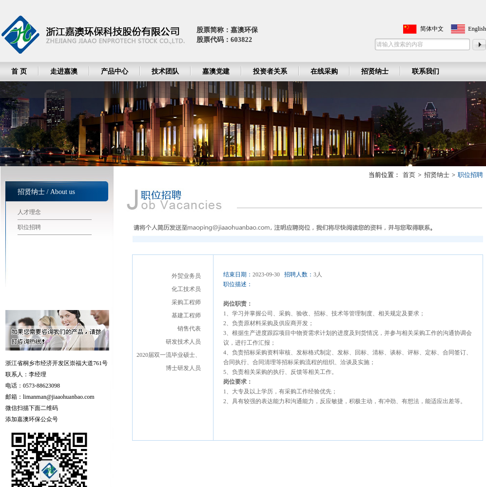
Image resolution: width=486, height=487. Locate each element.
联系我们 (425, 71)
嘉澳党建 (216, 71)
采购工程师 (186, 302)
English (477, 28)
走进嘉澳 (64, 71)
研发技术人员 (183, 341)
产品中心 (114, 71)
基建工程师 (186, 315)
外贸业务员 (186, 276)
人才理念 (29, 212)
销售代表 (189, 328)
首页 (409, 174)
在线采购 (324, 71)
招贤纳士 (375, 71)
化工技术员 (186, 289)
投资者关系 (270, 71)
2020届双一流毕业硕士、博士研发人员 (168, 361)
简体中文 (432, 28)
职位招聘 (29, 227)
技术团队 (165, 71)
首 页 (19, 71)
